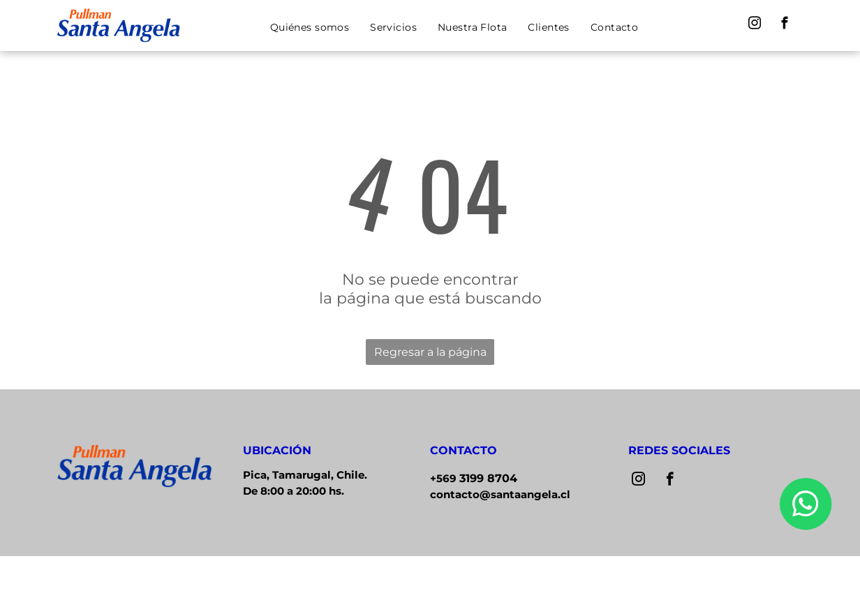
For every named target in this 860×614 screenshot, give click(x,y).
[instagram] (755, 25)
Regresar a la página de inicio (430, 355)
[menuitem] (309, 27)
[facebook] (785, 25)
